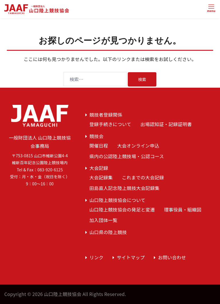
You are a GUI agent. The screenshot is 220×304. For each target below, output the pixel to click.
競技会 (96, 136)
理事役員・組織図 (182, 209)
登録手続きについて (110, 124)
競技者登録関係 (105, 114)
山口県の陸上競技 (108, 232)
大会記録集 (101, 177)
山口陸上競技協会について (117, 200)
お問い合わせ (172, 257)
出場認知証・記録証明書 (166, 124)
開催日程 (98, 145)
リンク (96, 257)
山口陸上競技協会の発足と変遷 (122, 209)
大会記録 (98, 167)
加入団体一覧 (103, 220)
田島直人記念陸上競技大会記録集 (124, 188)
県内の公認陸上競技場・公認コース (126, 156)
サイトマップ (131, 257)
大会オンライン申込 (138, 145)
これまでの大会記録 (143, 177)
